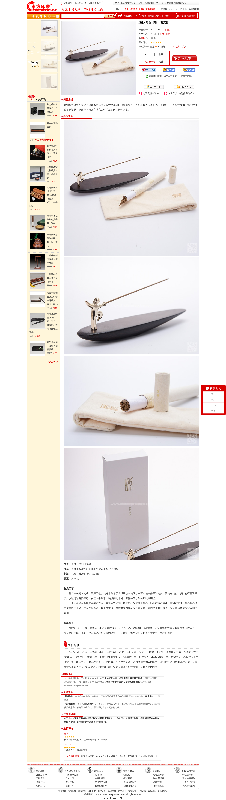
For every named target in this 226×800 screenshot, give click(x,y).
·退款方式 (157, 782)
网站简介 (72, 790)
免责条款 (82, 790)
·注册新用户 (41, 774)
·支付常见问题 (100, 782)
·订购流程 (40, 778)
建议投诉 (112, 790)
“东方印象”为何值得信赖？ (181, 93)
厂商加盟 (142, 790)
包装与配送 (128, 771)
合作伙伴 (122, 790)
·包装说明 (127, 774)
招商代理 (132, 790)
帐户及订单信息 (72, 771)
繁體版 (164, 9)
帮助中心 (181, 3)
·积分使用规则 (188, 778)
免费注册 (149, 3)
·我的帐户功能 (71, 774)
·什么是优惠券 (188, 782)
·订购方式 (40, 786)
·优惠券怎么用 (188, 786)
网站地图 (62, 790)
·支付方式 (98, 774)
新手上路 (40, 771)
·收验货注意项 (129, 786)
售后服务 (157, 771)
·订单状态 (69, 778)
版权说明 (152, 790)
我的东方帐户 (168, 3)
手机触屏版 (194, 9)
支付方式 (98, 771)
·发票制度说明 (100, 786)
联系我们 (102, 790)
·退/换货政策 (158, 774)
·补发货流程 (158, 786)
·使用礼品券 (99, 778)
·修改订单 (69, 782)
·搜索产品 (40, 782)
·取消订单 (69, 786)
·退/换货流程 (158, 778)
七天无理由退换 (151, 93)
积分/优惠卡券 (188, 771)
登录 (141, 3)
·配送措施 (127, 778)
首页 (158, 3)
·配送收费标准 (129, 782)
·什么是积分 (187, 774)
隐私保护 (92, 790)
